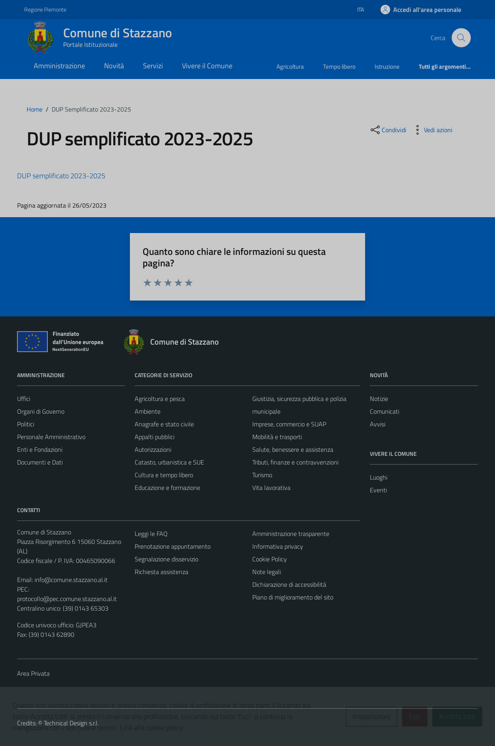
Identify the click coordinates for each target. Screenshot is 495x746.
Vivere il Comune (207, 65)
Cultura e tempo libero (164, 475)
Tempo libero (339, 66)
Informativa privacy (277, 546)
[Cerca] (461, 37)
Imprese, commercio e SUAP (289, 424)
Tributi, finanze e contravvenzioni (295, 462)
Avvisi (377, 424)
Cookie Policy (269, 559)
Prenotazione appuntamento (173, 546)
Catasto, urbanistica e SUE (169, 462)
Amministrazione (59, 65)
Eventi (378, 490)
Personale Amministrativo (51, 436)
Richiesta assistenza (161, 571)
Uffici (23, 398)
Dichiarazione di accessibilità (289, 584)
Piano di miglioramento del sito (292, 597)
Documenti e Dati (40, 462)
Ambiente (147, 411)
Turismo (262, 475)
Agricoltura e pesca (160, 398)
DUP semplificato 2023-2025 (61, 175)
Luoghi (378, 477)
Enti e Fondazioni (39, 449)
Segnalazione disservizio (166, 559)
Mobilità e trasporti (277, 436)
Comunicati (384, 411)
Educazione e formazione (167, 487)
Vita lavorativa (271, 487)
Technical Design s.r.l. (71, 723)
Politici (25, 424)
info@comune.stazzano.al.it (71, 579)
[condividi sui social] (387, 129)
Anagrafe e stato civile (164, 424)
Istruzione (387, 66)
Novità (114, 65)
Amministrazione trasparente (290, 533)
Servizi (153, 65)
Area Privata (33, 673)
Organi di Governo (40, 411)
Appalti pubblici (154, 436)
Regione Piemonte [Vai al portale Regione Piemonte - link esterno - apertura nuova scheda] (45, 9)
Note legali (266, 571)
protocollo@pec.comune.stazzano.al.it (67, 598)
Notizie (379, 398)
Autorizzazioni (153, 449)
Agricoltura (290, 66)
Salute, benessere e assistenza (292, 449)
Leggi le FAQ (151, 533)
